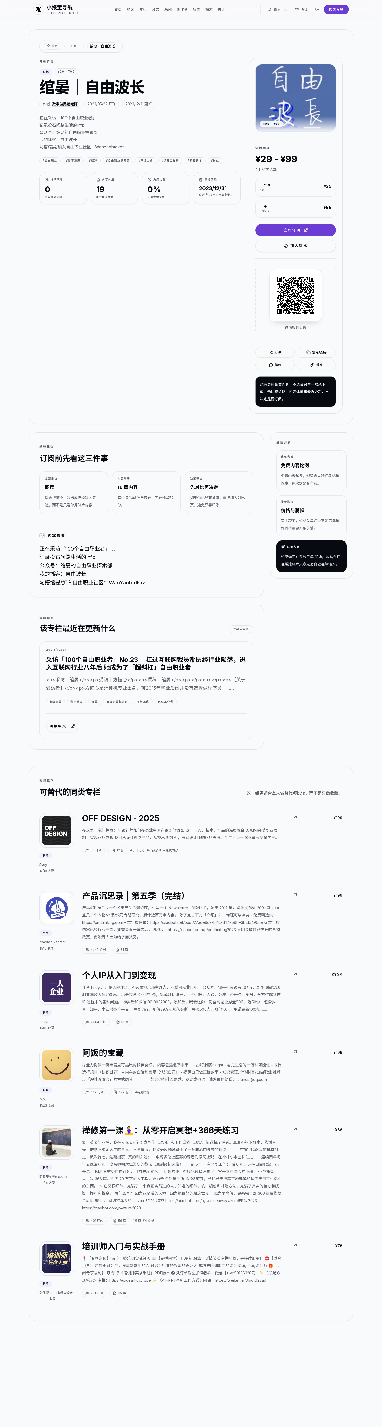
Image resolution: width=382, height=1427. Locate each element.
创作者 (182, 9)
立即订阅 (296, 230)
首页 (118, 9)
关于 (221, 9)
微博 (316, 365)
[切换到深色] (317, 9)
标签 (196, 9)
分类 (155, 9)
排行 (143, 9)
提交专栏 (336, 9)
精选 (130, 9)
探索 (209, 9)
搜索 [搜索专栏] (277, 9)
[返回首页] (52, 46)
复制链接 (316, 352)
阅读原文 (62, 726)
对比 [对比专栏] (301, 9)
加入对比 (295, 245)
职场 (73, 46)
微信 (275, 365)
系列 (168, 9)
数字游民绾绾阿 (65, 104)
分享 (275, 352)
